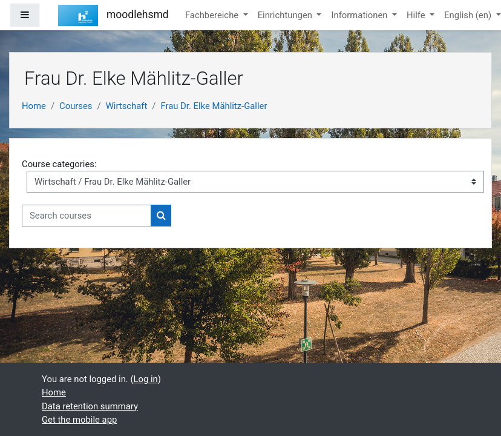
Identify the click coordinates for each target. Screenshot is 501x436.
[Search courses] (86, 215)
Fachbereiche (213, 15)
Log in (146, 379)
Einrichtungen (286, 15)
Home (34, 106)
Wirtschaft (127, 106)
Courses (75, 106)
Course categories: (59, 164)
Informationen (360, 15)
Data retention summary (90, 406)
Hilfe (417, 15)
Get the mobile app (79, 419)
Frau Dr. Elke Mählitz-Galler (213, 106)
